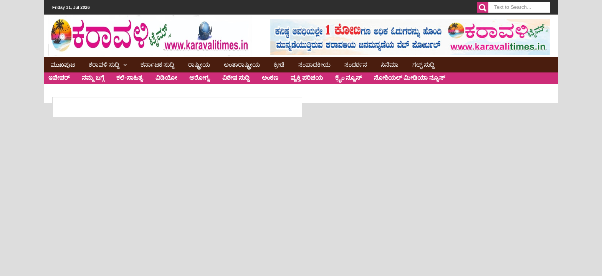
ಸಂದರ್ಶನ (355, 64)
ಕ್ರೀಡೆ (279, 64)
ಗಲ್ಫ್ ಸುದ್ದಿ (423, 64)
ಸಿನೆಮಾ (390, 64)
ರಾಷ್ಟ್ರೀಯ (199, 64)
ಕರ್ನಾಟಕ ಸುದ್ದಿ (157, 64)
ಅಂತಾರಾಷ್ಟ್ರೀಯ (242, 64)
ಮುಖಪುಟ (63, 64)
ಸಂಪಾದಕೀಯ (314, 64)
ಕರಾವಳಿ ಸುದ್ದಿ (104, 64)
